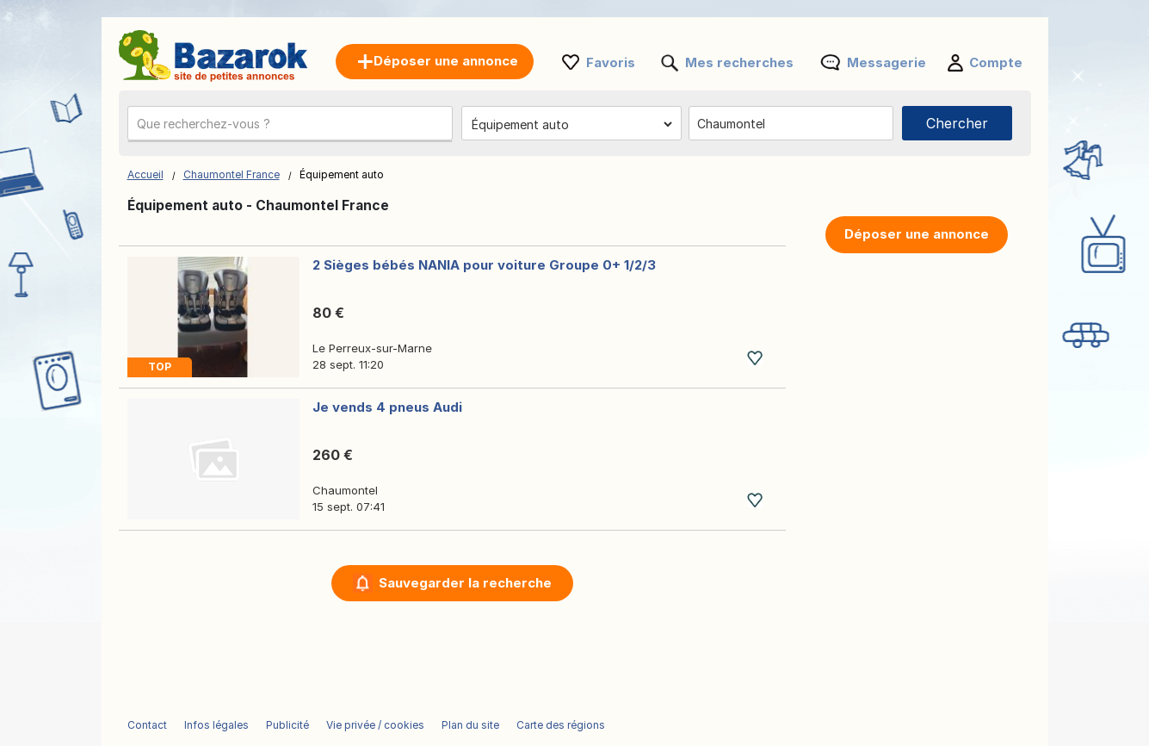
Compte (995, 62)
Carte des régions (560, 724)
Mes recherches (739, 62)
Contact (147, 724)
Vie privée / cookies (375, 724)
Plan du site (470, 724)
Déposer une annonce (916, 234)
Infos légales (216, 724)
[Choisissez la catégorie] (571, 124)
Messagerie (886, 62)
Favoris (610, 62)
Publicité (287, 724)
